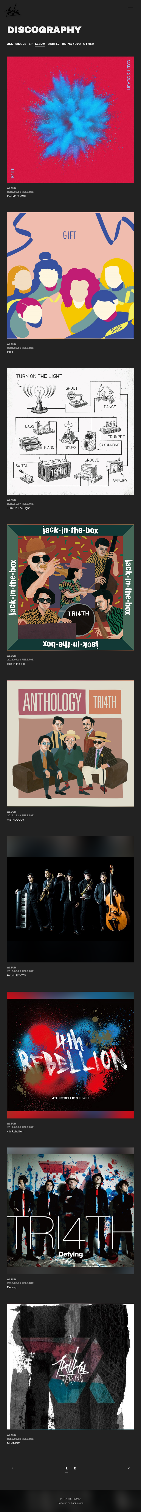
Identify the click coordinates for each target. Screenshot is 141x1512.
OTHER (88, 44)
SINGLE (20, 44)
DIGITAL (53, 44)
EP (31, 44)
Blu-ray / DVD (71, 44)
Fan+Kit (77, 1498)
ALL (10, 44)
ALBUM (40, 44)
